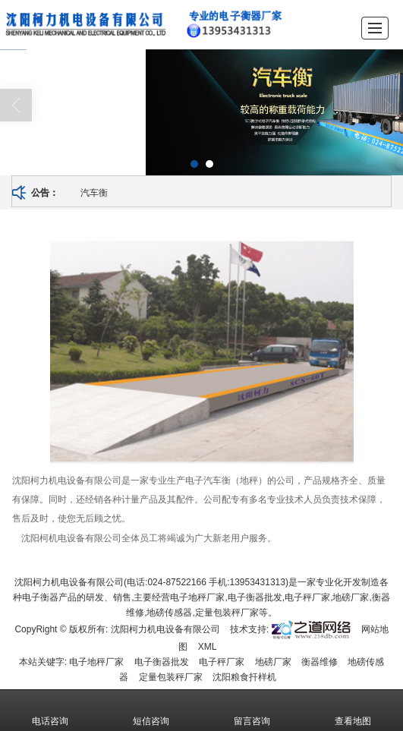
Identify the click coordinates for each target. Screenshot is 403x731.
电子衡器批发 (161, 661)
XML (207, 646)
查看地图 (353, 710)
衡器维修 (319, 661)
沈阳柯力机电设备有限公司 (165, 628)
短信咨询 (151, 710)
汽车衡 (94, 192)
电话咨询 (50, 710)
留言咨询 (252, 710)
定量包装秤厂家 (171, 676)
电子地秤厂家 (96, 661)
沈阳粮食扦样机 (244, 676)
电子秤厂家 (221, 661)
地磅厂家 (273, 661)
